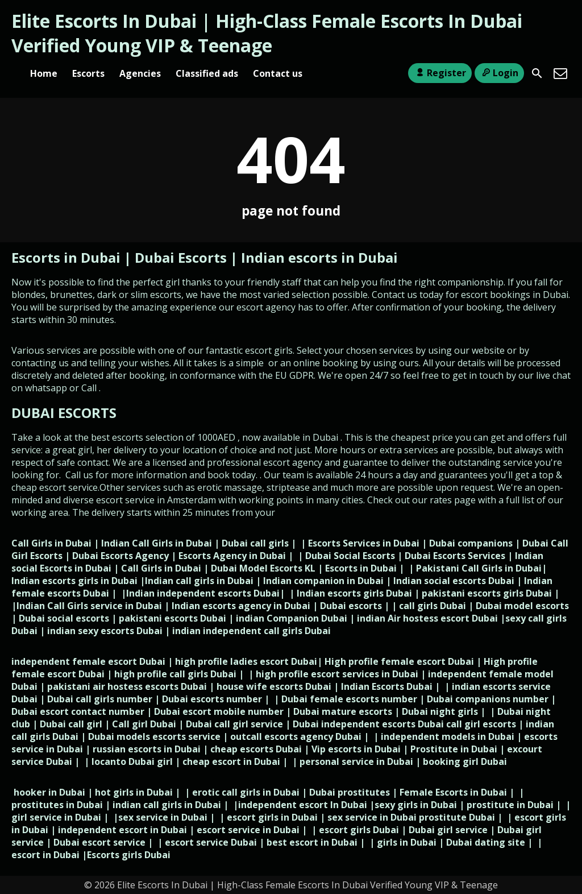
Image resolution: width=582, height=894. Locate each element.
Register (439, 73)
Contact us (277, 73)
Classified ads (207, 73)
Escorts (88, 73)
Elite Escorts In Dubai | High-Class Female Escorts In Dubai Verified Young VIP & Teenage (266, 33)
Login (499, 73)
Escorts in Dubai (67, 257)
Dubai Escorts (181, 257)
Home (43, 73)
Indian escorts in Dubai (319, 257)
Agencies (140, 73)
